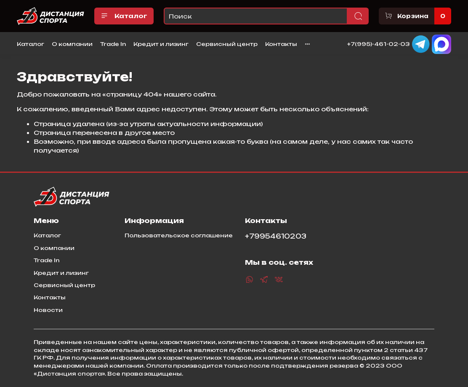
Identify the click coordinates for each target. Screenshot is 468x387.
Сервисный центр (227, 43)
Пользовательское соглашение (179, 235)
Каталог (124, 16)
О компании (72, 43)
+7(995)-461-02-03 (378, 43)
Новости (48, 309)
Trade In (113, 43)
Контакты (281, 43)
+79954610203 (275, 236)
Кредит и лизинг (161, 43)
